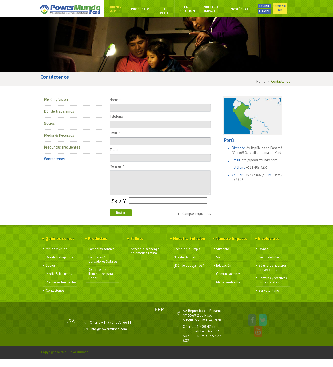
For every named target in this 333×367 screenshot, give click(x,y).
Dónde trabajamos (63, 112)
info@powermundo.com (259, 165)
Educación (223, 274)
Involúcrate (245, 8)
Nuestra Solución (186, 247)
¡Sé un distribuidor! (272, 266)
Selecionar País (285, 9)
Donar (263, 258)
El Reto (169, 10)
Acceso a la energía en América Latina (145, 260)
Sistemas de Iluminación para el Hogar (102, 282)
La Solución (193, 8)
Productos (146, 8)
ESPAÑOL (270, 11)
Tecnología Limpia (187, 258)
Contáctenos (58, 150)
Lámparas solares (101, 258)
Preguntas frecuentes (66, 140)
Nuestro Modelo (185, 266)
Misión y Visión (59, 103)
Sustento (222, 258)
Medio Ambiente (228, 291)
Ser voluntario (269, 299)
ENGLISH (270, 6)
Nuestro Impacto (216, 8)
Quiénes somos (120, 8)
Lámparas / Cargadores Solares (102, 268)
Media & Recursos (62, 131)
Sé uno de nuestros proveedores (273, 276)
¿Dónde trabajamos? (189, 274)
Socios (52, 122)
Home (261, 81)
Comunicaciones (228, 283)
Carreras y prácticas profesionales (273, 289)
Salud (220, 266)
